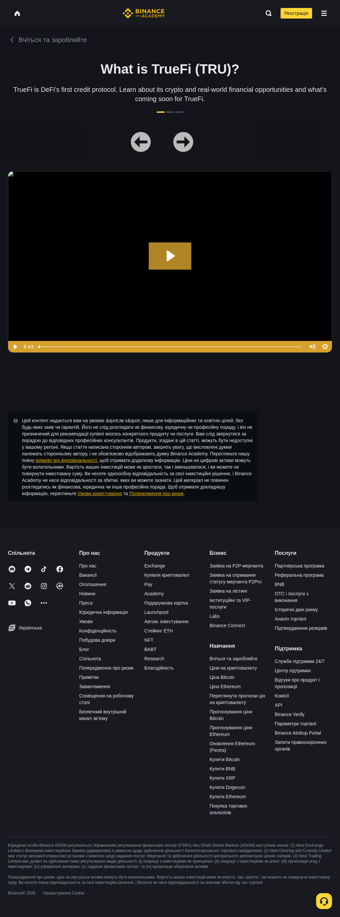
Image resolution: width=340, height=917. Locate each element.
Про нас (87, 565)
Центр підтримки (293, 670)
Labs (214, 616)
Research (154, 658)
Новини (87, 593)
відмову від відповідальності (66, 460)
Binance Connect (227, 625)
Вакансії (88, 575)
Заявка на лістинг (228, 591)
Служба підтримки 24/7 (300, 661)
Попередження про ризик (156, 493)
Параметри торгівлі (295, 723)
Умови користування (100, 493)
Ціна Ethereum (225, 686)
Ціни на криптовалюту (233, 668)
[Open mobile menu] (324, 13)
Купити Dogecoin (227, 787)
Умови (86, 621)
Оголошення (92, 584)
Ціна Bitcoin (222, 677)
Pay (148, 584)
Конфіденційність (98, 630)
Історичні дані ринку (296, 609)
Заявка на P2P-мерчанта (236, 565)
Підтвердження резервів (301, 628)
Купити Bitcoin (225, 759)
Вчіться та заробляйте (233, 658)
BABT (150, 649)
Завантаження (94, 686)
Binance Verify (290, 714)
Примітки (89, 677)
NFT (148, 640)
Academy (154, 593)
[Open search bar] (267, 13)
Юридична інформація (103, 612)
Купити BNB (222, 768)
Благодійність (159, 668)
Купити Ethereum (228, 796)
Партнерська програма (299, 565)
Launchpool (156, 612)
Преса (85, 603)
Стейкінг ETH (158, 630)
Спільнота (90, 658)
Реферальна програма (299, 575)
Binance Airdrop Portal (298, 733)
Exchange (154, 565)
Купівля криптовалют (167, 575)
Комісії (282, 695)
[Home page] (144, 13)
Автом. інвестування (166, 621)
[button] (324, 13)
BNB (280, 584)
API (279, 705)
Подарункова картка (166, 603)
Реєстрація (296, 13)
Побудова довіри (97, 640)
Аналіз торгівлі (290, 619)
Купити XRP (222, 778)
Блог (84, 649)
